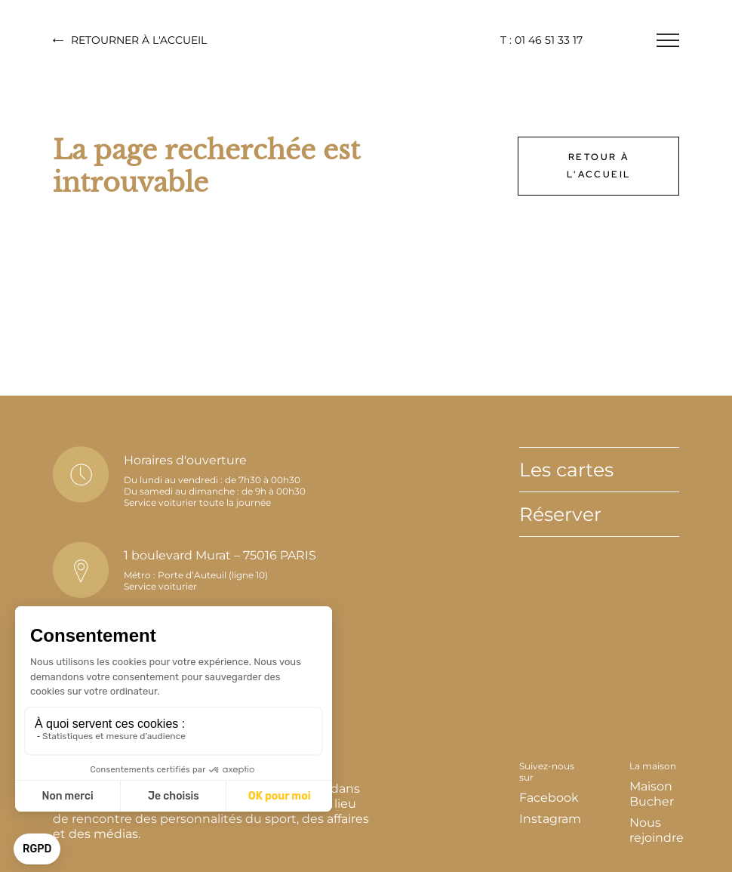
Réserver (560, 514)
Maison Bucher (651, 794)
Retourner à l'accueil (130, 40)
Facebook (549, 797)
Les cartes (566, 469)
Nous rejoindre (656, 830)
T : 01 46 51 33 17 (541, 40)
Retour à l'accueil (599, 165)
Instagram (550, 819)
